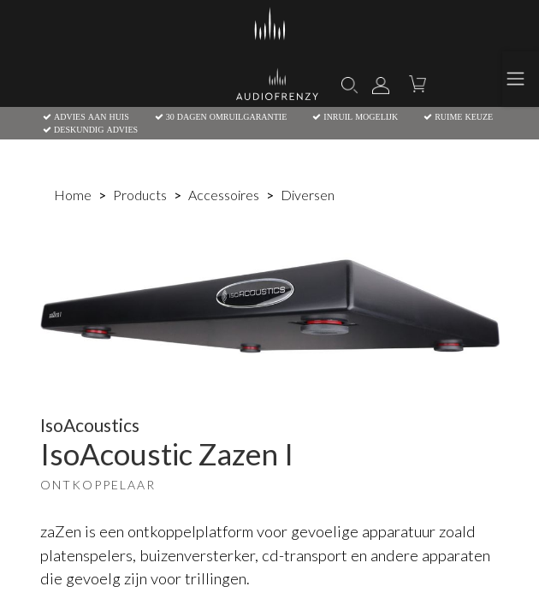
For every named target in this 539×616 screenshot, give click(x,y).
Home (73, 195)
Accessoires (223, 195)
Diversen (308, 195)
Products (140, 195)
